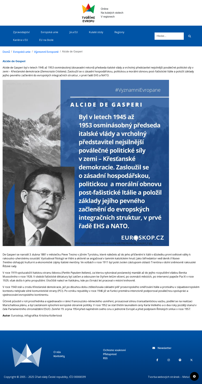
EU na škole (46, 40)
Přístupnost (110, 354)
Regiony (119, 32)
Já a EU (73, 32)
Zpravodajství (21, 32)
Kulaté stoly (96, 32)
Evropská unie (49, 32)
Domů (6, 52)
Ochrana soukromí (114, 350)
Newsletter (161, 348)
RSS (105, 358)
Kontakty (59, 356)
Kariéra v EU (20, 40)
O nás (57, 352)
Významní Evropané (46, 52)
